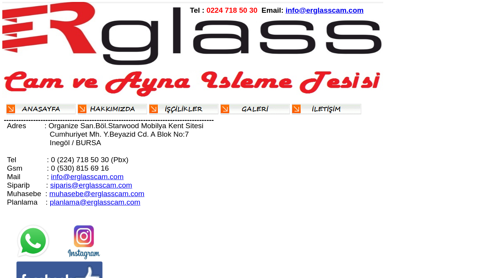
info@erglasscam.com (325, 10)
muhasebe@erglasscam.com (96, 194)
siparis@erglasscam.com (91, 185)
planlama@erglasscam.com (95, 202)
